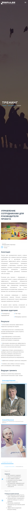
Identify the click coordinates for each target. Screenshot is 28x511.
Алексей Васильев (8, 420)
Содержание (7, 462)
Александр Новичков (8, 380)
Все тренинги (11, 105)
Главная (4, 105)
